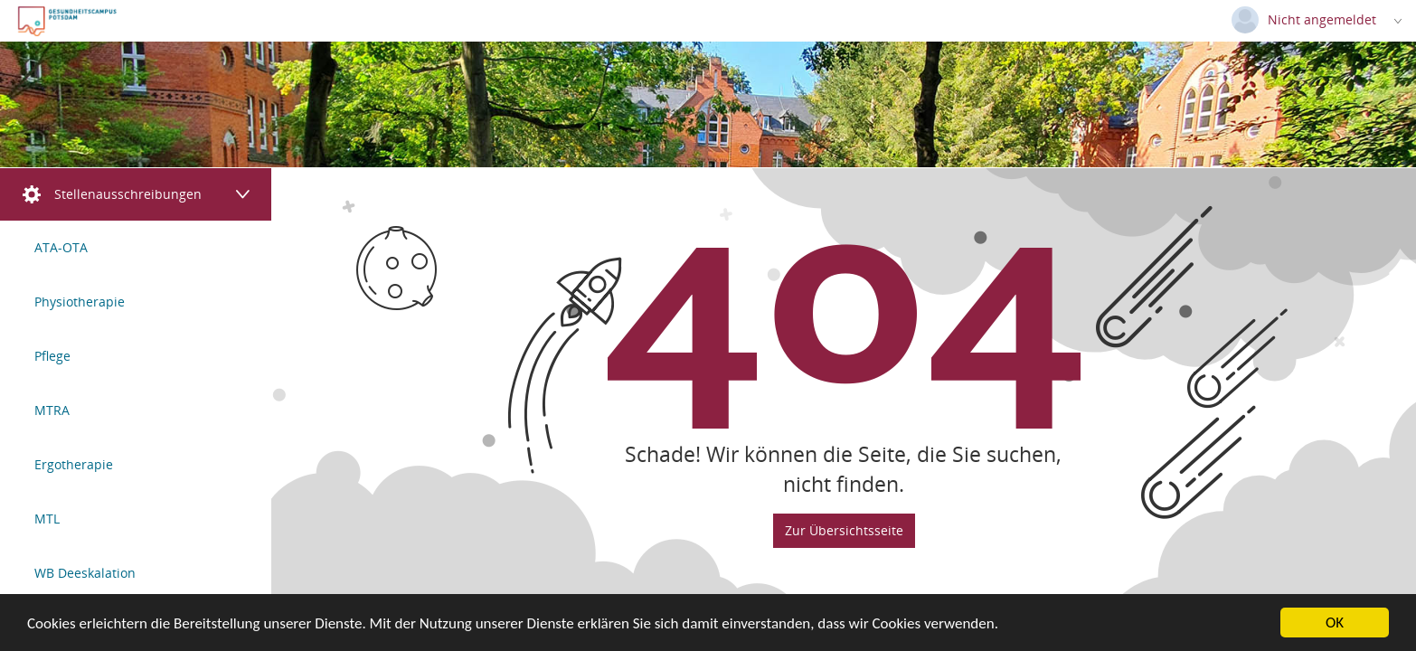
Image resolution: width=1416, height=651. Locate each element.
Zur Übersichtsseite (844, 529)
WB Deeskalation (85, 572)
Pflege (52, 355)
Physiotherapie (79, 301)
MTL (47, 518)
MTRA (52, 410)
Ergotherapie (73, 464)
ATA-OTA (61, 247)
